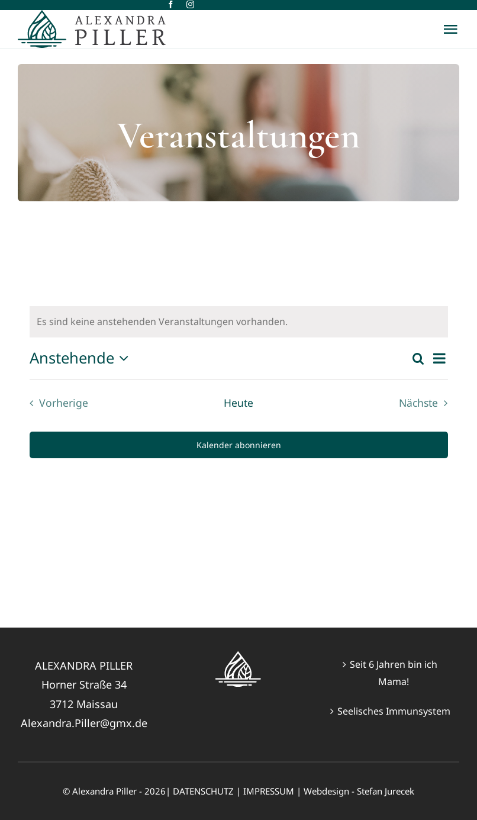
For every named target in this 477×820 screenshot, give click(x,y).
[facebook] (171, 4)
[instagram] (190, 4)
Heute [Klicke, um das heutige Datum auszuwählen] (238, 402)
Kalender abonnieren (238, 445)
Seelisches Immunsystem (393, 711)
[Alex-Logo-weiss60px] (238, 656)
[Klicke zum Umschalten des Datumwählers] (82, 358)
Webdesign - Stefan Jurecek (359, 791)
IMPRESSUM (268, 791)
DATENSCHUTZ (203, 791)
